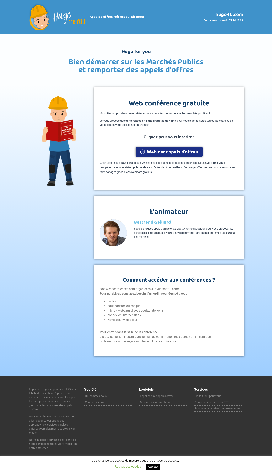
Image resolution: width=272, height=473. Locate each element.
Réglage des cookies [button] (128, 466)
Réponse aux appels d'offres (156, 396)
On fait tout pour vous (208, 396)
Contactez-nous (94, 402)
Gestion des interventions (155, 402)
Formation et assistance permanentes (217, 408)
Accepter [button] (153, 466)
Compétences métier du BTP (212, 402)
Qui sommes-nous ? (97, 396)
